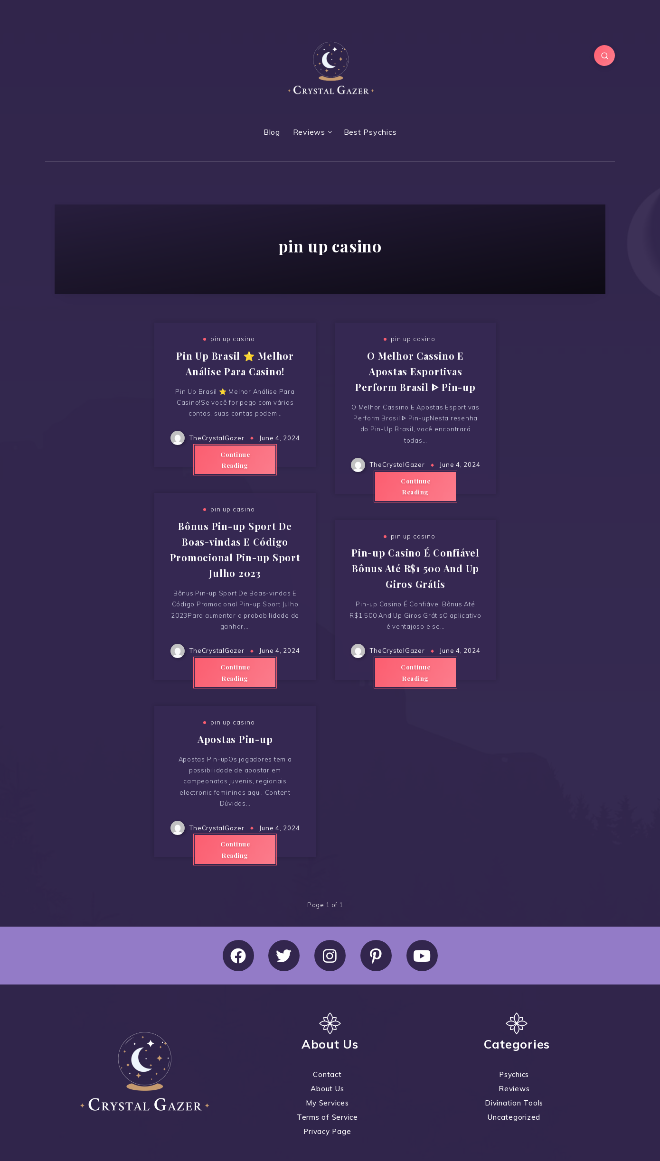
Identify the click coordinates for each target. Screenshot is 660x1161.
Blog (272, 132)
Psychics (514, 1074)
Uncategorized (514, 1117)
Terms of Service (327, 1117)
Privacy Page (327, 1131)
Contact (327, 1074)
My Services (327, 1102)
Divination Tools (514, 1102)
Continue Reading (235, 459)
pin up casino (232, 339)
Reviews (309, 132)
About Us (327, 1088)
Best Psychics (370, 132)
